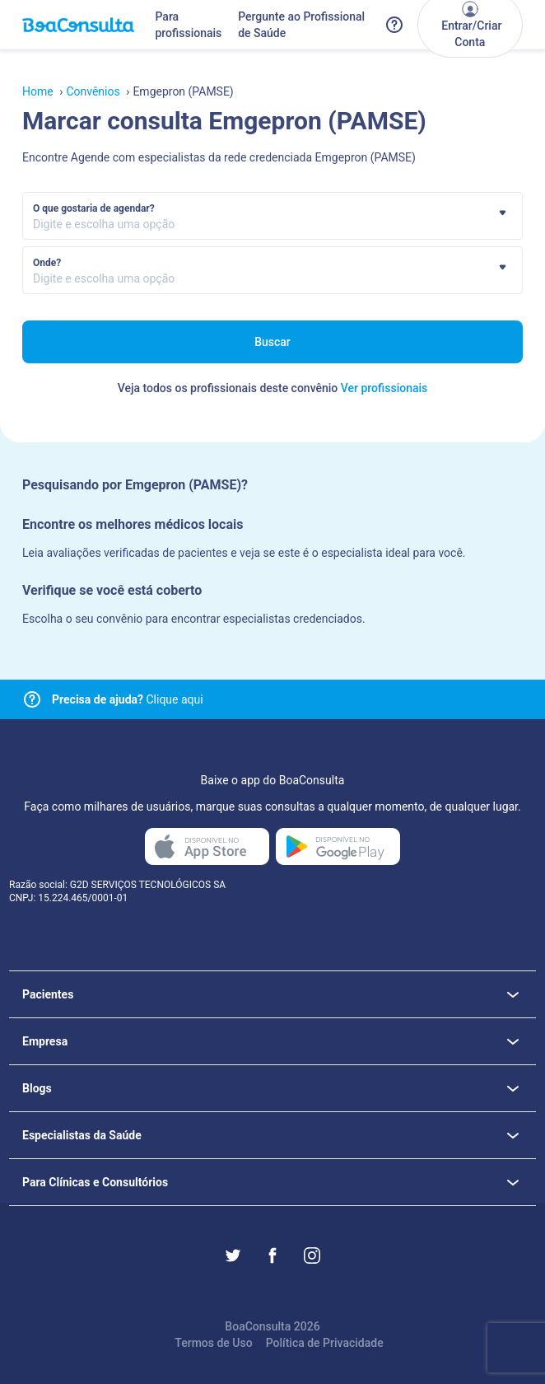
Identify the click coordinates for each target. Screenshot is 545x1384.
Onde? (47, 263)
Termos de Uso (213, 1342)
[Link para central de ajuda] (32, 699)
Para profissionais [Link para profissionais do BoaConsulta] (188, 25)
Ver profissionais (384, 388)
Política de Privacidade (325, 1342)
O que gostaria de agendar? (94, 208)
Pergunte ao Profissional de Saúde (301, 25)
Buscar (272, 341)
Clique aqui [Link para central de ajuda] (127, 699)
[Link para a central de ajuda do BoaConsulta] (394, 25)
